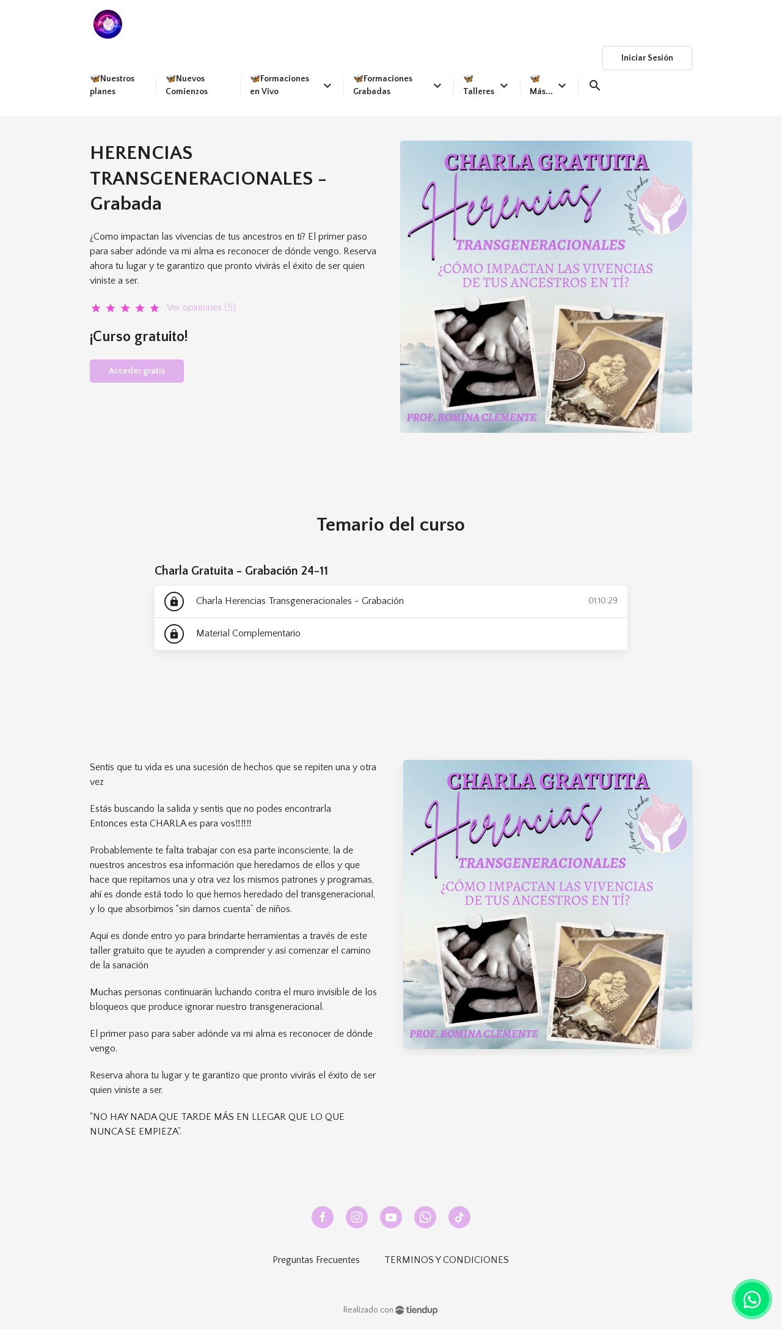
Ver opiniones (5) (201, 307)
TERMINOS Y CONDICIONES (446, 1259)
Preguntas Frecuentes (316, 1259)
